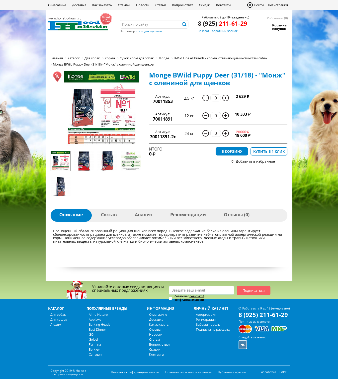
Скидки (204, 5)
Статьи (160, 5)
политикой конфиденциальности (189, 298)
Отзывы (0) (237, 215)
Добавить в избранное (255, 161)
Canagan (95, 354)
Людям (129, 43)
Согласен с (189, 298)
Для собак (65, 43)
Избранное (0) (277, 18)
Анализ (143, 215)
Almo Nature (98, 314)
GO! (91, 334)
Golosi (93, 339)
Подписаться (254, 290)
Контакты (223, 5)
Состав (109, 215)
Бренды (156, 43)
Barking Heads (99, 324)
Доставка (79, 5)
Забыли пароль (208, 324)
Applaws (95, 319)
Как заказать (102, 5)
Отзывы (124, 5)
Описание (71, 215)
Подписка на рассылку (213, 329)
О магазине (57, 5)
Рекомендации (188, 215)
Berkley (94, 349)
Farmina (95, 344)
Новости (142, 5)
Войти (259, 5)
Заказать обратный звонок (218, 31)
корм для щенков (149, 31)
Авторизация (206, 314)
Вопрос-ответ (182, 5)
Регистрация (278, 5)
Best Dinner (97, 329)
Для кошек (98, 43)
